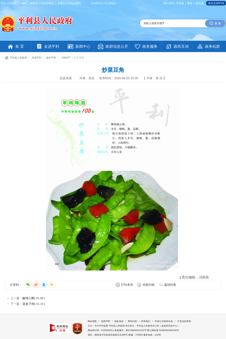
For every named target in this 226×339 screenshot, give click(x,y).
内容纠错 (149, 284)
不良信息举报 (184, 321)
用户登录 (169, 3)
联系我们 (145, 321)
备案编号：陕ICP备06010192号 (130, 330)
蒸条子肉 (28, 303)
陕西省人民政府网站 (42, 3)
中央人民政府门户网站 (14, 3)
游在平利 (51, 57)
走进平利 (36, 57)
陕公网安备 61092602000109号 (163, 330)
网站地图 (92, 321)
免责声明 (105, 321)
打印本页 (127, 284)
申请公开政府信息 (164, 321)
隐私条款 (119, 321)
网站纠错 (132, 321)
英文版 (200, 3)
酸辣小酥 (28, 298)
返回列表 (170, 284)
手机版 (180, 3)
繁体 (189, 3)
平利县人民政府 (18, 57)
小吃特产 (66, 57)
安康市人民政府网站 (69, 3)
